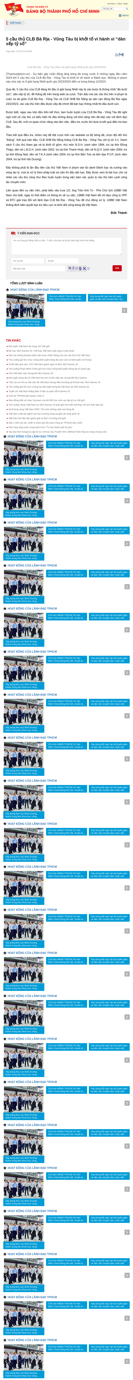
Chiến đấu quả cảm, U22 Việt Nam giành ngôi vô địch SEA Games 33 (43, 364)
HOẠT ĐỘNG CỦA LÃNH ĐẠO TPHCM (34, 289)
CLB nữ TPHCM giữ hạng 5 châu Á (26, 395)
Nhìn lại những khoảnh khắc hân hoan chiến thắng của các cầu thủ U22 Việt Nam (49, 355)
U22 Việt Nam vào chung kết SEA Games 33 (30, 373)
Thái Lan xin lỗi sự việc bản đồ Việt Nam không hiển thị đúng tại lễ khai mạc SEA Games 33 (54, 382)
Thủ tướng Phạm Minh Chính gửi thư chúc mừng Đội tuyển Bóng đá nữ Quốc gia (49, 368)
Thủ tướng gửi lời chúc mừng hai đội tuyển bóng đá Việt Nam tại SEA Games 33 (48, 386)
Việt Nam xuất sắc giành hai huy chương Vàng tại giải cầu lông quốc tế (43, 413)
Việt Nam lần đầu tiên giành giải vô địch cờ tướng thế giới (37, 418)
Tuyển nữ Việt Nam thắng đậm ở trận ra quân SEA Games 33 (39, 391)
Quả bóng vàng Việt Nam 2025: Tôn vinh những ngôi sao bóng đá (41, 409)
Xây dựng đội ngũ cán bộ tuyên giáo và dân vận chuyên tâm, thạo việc (107, 298)
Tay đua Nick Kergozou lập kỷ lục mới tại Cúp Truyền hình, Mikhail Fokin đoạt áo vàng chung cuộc (57, 431)
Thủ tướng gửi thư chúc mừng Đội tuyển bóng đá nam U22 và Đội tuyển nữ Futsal (49, 359)
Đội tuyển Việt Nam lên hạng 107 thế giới (29, 346)
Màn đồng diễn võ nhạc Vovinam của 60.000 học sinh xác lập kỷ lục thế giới (46, 400)
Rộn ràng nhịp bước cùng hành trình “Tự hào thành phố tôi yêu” (40, 427)
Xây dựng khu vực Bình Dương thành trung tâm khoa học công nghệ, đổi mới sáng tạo (23, 323)
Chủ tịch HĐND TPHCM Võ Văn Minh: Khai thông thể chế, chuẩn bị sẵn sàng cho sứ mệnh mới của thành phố (66, 298)
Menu (124, 15)
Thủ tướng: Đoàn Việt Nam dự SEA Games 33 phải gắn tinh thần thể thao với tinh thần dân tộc (55, 404)
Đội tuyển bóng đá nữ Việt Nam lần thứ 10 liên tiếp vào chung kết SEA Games (47, 377)
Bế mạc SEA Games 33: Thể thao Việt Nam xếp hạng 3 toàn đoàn (41, 350)
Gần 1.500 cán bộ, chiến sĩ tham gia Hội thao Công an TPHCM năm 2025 (45, 422)
